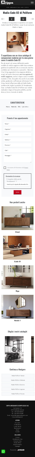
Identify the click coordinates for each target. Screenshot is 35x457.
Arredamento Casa (15, 7)
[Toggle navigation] (32, 3)
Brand (17, 430)
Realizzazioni (17, 428)
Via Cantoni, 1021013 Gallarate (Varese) (17, 409)
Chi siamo (17, 423)
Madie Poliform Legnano (18, 389)
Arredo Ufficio (17, 443)
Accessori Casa (17, 441)
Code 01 (17, 262)
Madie (22, 7)
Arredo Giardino (17, 444)
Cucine (17, 437)
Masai (17, 232)
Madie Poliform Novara (17, 394)
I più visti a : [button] (25, 107)
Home (7, 7)
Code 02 (26, 7)
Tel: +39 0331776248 (17, 413)
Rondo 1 (17, 321)
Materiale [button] (13, 107)
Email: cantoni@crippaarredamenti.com (17, 415)
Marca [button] (8, 107)
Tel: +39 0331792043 (17, 412)
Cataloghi (17, 446)
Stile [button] (19, 107)
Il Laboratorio (17, 424)
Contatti (17, 432)
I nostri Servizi (17, 426)
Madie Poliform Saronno (18, 385)
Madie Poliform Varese (18, 376)
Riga (17, 291)
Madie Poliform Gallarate (18, 380)
